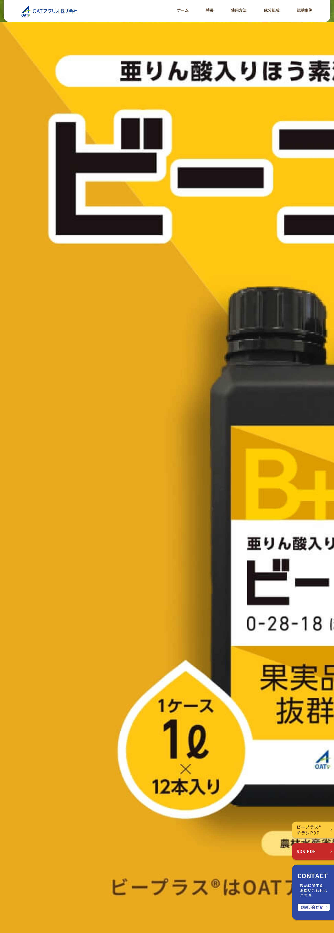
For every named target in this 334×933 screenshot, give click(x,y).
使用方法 (239, 10)
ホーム (183, 10)
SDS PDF (306, 851)
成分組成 (272, 10)
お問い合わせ (312, 907)
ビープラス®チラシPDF (309, 830)
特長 (210, 10)
